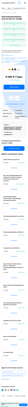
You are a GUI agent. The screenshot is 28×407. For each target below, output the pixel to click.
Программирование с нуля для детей (12, 375)
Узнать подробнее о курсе (14, 104)
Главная (3, 8)
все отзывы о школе (14, 72)
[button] (19, 3)
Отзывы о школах (20, 396)
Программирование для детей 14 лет (14, 34)
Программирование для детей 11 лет (14, 40)
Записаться (14, 87)
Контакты (10, 396)
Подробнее (14, 167)
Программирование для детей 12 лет (14, 23)
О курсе (11, 97)
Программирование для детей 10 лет (14, 29)
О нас (3, 396)
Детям (9, 8)
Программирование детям (19, 8)
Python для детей (7, 371)
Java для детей (14, 45)
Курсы (17, 98)
